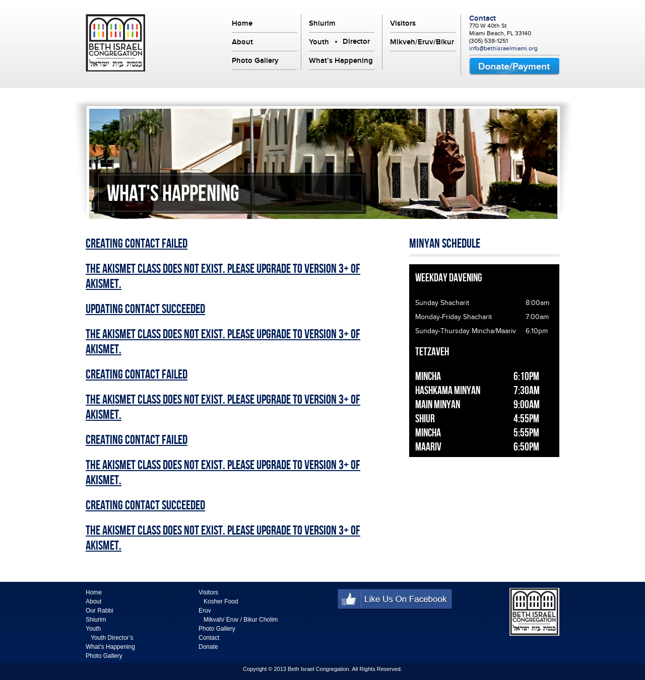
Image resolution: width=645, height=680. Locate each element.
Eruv (205, 610)
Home (242, 23)
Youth (319, 42)
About (242, 42)
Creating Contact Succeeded (145, 505)
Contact (482, 18)
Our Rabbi (99, 610)
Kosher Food (221, 601)
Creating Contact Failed (136, 244)
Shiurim (322, 23)
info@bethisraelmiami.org (503, 48)
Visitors (403, 23)
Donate (208, 646)
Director (356, 41)
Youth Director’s (112, 637)
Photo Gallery (255, 60)
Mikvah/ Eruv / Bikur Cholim (241, 619)
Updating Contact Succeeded (145, 309)
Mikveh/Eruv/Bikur (422, 42)
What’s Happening (341, 60)
